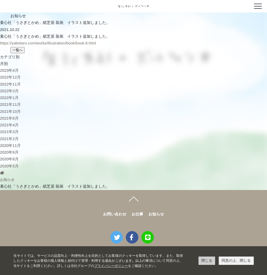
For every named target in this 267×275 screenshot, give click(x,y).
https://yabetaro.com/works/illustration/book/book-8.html (48, 43)
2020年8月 (9, 159)
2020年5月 (9, 166)
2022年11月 (10, 84)
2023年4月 (9, 70)
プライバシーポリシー (111, 266)
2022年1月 (9, 97)
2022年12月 (10, 77)
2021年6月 (9, 118)
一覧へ (17, 50)
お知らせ (8, 179)
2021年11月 (10, 104)
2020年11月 (10, 145)
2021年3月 (9, 131)
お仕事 (137, 214)
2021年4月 (9, 125)
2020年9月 (9, 152)
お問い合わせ (114, 214)
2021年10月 (10, 111)
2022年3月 (9, 91)
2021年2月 (9, 138)
